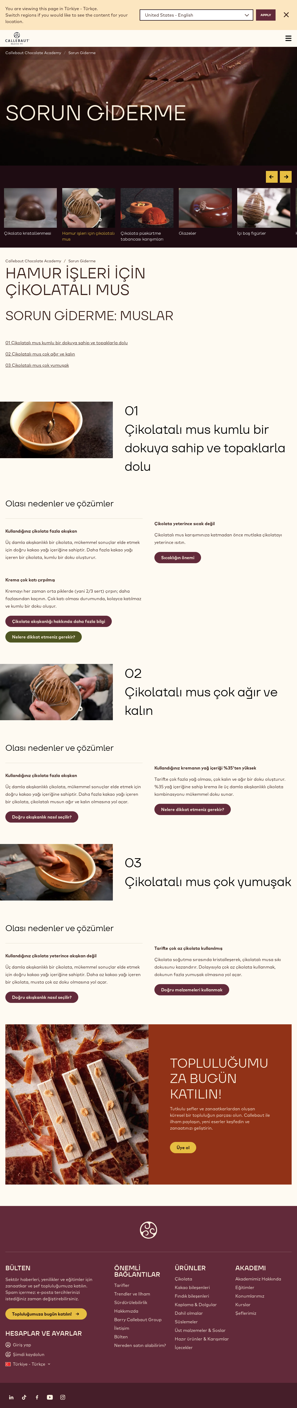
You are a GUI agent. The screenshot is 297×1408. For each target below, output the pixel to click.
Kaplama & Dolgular (196, 1304)
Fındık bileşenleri (192, 1296)
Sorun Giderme (82, 52)
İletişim (121, 1328)
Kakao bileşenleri (192, 1287)
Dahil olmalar (189, 1313)
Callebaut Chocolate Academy (33, 52)
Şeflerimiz (245, 1313)
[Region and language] (196, 15)
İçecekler (184, 1347)
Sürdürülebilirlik (130, 1302)
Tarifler (121, 1285)
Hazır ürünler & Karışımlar (202, 1339)
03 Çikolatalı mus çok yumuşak (37, 365)
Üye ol (183, 1147)
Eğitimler (244, 1287)
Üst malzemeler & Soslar (200, 1330)
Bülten (121, 1336)
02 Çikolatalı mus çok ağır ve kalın (40, 354)
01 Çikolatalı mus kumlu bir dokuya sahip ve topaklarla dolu (66, 342)
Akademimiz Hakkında (258, 1279)
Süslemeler (186, 1321)
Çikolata (183, 1279)
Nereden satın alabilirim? (140, 1345)
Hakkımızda (126, 1311)
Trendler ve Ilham (132, 1294)
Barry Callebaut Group (138, 1319)
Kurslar (243, 1304)
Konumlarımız (249, 1296)
